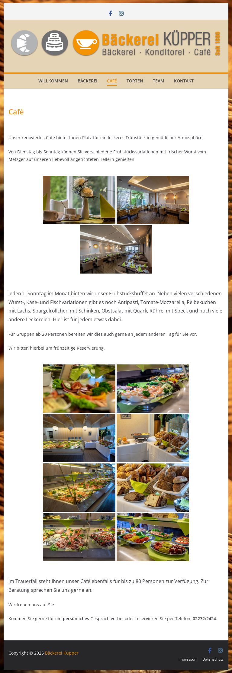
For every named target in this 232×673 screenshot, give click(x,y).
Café (112, 81)
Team (158, 81)
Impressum (188, 659)
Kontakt (184, 81)
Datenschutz (213, 659)
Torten (135, 81)
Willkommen (53, 81)
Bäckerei (87, 81)
